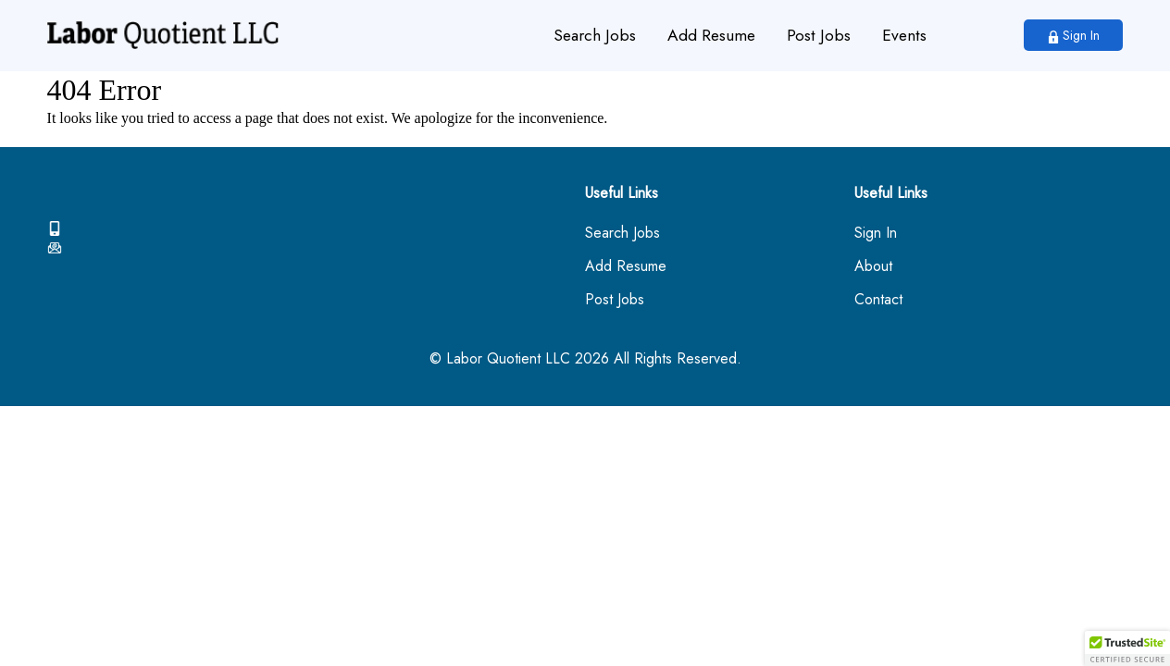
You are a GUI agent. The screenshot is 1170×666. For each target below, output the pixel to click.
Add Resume (711, 35)
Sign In (1073, 35)
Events (904, 35)
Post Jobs (819, 35)
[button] (1127, 648)
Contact (878, 300)
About (873, 267)
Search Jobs (595, 35)
